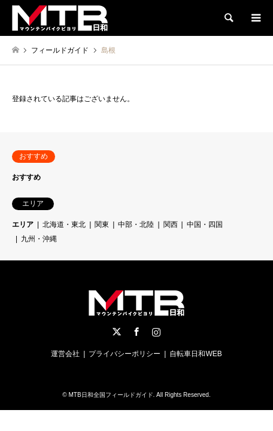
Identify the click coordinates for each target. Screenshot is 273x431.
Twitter (117, 331)
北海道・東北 (64, 224)
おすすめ (26, 177)
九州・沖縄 (39, 239)
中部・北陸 (136, 224)
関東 (102, 224)
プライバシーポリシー (124, 354)
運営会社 (65, 354)
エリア (23, 224)
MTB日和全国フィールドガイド (110, 394)
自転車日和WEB (195, 354)
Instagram (156, 331)
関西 (170, 224)
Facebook (136, 331)
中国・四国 (205, 224)
